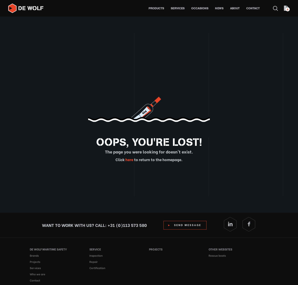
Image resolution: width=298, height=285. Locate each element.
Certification (97, 268)
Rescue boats (217, 255)
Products (156, 8)
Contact (253, 8)
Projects (35, 261)
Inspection (96, 255)
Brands (34, 255)
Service (95, 249)
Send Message (187, 225)
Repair (93, 261)
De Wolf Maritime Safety (48, 249)
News (219, 8)
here (129, 159)
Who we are (37, 274)
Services (178, 8)
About (235, 8)
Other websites (220, 249)
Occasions (199, 8)
